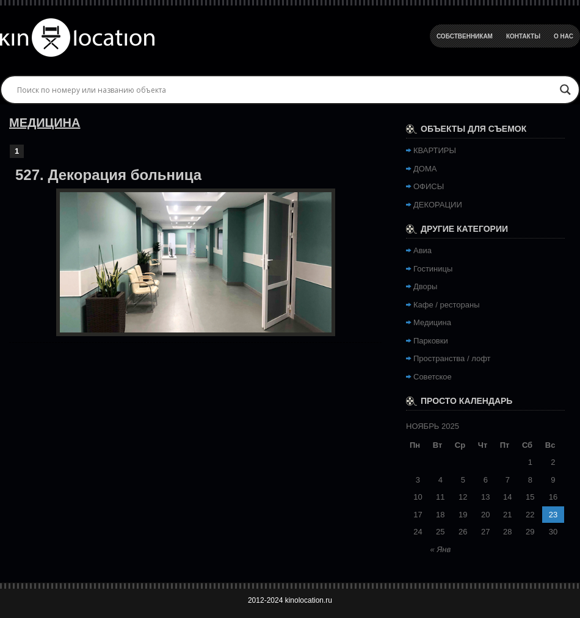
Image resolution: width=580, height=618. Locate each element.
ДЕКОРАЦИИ (437, 204)
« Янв (440, 549)
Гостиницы (432, 268)
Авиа (422, 250)
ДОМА (425, 168)
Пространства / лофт (452, 358)
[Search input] (284, 89)
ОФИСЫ (428, 186)
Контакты (523, 36)
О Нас (563, 36)
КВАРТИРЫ (434, 150)
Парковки (430, 340)
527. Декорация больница (108, 175)
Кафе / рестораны (446, 304)
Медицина (432, 322)
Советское (432, 376)
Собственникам (465, 36)
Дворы (425, 286)
